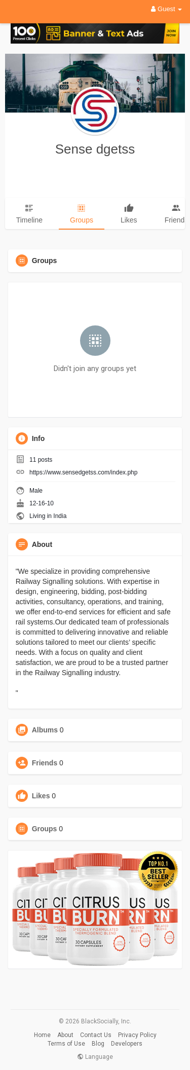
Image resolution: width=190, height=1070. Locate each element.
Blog (98, 1043)
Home (42, 1035)
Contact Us (95, 1035)
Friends (45, 763)
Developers (126, 1043)
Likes (41, 796)
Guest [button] (166, 9)
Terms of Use (66, 1043)
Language (95, 1057)
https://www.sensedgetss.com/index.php (83, 472)
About (65, 1035)
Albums (45, 730)
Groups (44, 829)
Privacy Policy (137, 1035)
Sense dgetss (95, 149)
